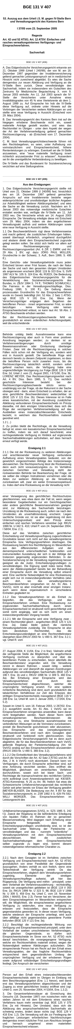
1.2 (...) (7, 422)
